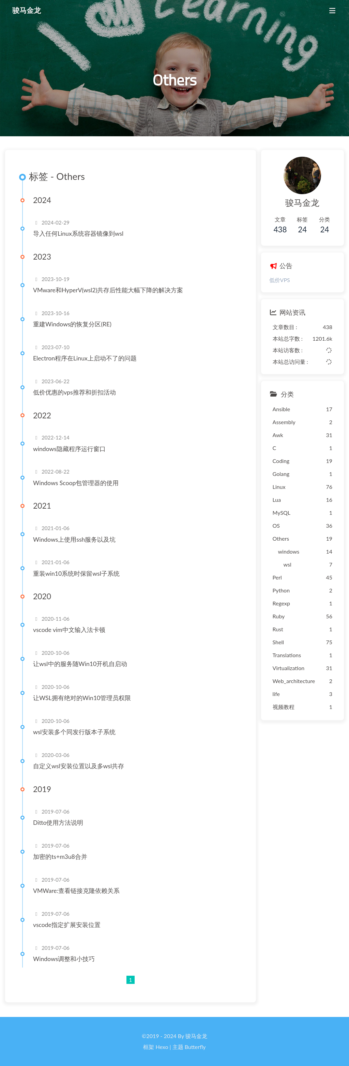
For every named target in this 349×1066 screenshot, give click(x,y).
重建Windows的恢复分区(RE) (72, 324)
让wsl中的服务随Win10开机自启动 (80, 663)
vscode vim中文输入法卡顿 (69, 629)
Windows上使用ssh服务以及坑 (74, 539)
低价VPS (279, 280)
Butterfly (195, 1047)
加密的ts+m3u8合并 (60, 856)
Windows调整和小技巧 (64, 958)
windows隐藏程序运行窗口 (69, 448)
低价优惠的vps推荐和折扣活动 (74, 392)
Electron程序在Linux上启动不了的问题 (85, 358)
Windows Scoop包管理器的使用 (76, 482)
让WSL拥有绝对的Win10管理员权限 (82, 697)
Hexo (162, 1047)
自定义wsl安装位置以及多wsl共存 (78, 766)
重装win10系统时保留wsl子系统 (76, 573)
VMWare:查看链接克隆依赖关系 (76, 890)
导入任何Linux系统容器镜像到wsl (78, 233)
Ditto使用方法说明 (58, 822)
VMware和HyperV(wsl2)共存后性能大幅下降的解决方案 (108, 290)
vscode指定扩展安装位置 (67, 924)
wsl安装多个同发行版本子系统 (74, 732)
